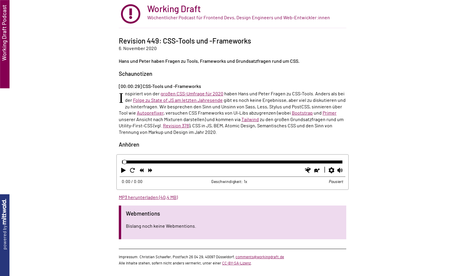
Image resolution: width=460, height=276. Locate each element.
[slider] (124, 162)
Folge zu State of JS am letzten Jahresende (178, 100)
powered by (4, 224)
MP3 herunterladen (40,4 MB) (148, 197)
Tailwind (250, 119)
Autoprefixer (150, 113)
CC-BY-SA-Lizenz (236, 263)
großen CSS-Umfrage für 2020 (192, 94)
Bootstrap (302, 113)
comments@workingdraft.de (259, 257)
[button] (124, 171)
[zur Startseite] (232, 14)
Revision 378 (176, 125)
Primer (329, 113)
